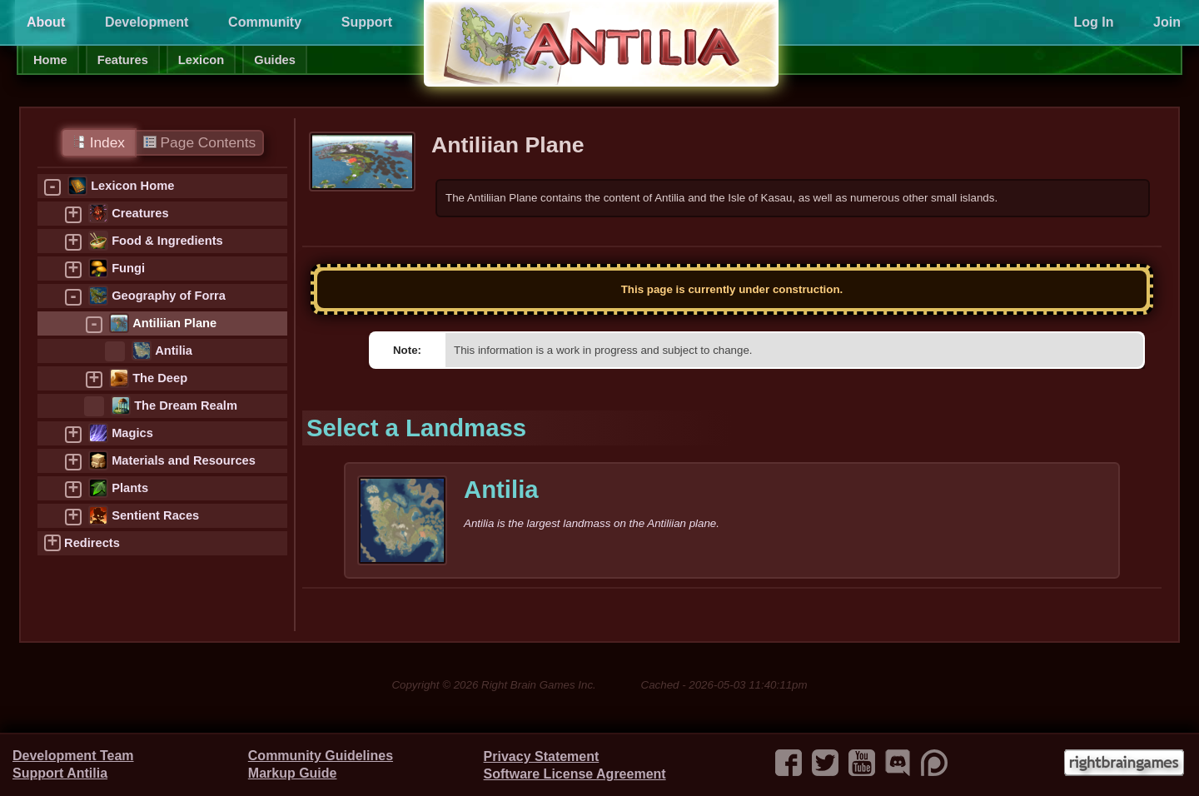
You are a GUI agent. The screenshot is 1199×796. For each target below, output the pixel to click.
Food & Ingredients (167, 240)
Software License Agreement (575, 774)
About (46, 22)
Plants (130, 488)
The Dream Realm (185, 405)
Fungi (128, 268)
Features (122, 60)
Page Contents (199, 142)
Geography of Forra (169, 295)
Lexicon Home (132, 185)
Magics (132, 433)
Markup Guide (292, 773)
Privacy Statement (542, 756)
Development (146, 22)
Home (50, 60)
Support (366, 22)
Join (1167, 22)
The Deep (159, 378)
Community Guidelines (320, 756)
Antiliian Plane (174, 323)
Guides (275, 60)
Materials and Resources (184, 460)
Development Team (73, 756)
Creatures (140, 213)
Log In (1093, 22)
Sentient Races (155, 515)
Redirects (92, 543)
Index (98, 142)
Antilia (173, 350)
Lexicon (201, 60)
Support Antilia (59, 773)
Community (264, 22)
